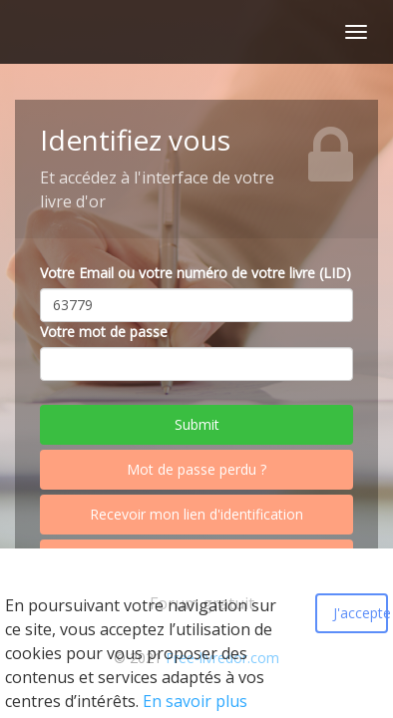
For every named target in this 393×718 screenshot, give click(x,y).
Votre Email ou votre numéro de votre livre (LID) (195, 272)
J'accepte (361, 612)
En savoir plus (195, 701)
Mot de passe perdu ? (196, 469)
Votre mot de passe (104, 331)
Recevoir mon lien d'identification (196, 514)
